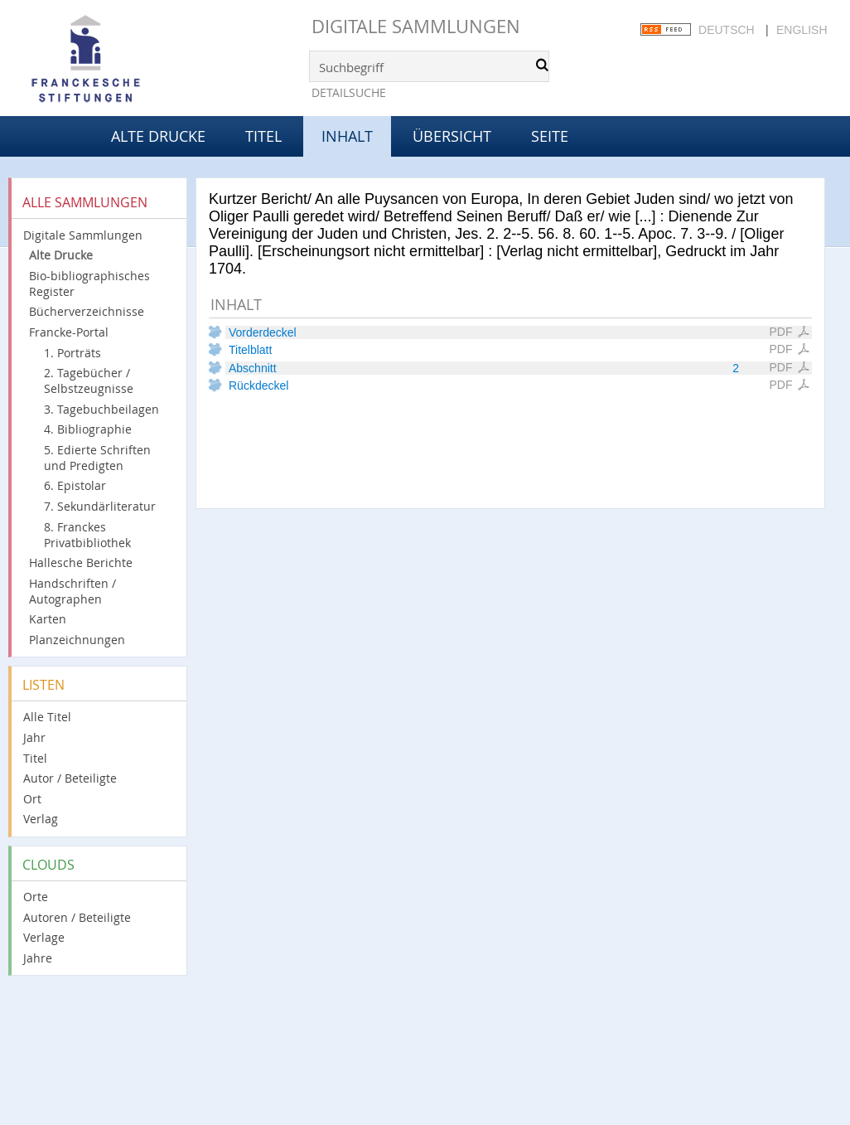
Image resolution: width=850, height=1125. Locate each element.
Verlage (44, 937)
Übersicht (452, 136)
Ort (32, 799)
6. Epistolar (75, 485)
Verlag (40, 819)
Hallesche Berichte (81, 562)
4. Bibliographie (88, 429)
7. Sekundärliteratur (100, 506)
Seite (549, 136)
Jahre (37, 958)
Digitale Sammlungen (416, 26)
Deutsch (726, 29)
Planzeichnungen (77, 639)
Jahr (34, 737)
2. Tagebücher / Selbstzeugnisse (88, 380)
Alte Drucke (158, 136)
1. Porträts (72, 353)
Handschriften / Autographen (72, 591)
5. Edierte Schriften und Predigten (97, 457)
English (801, 29)
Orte (35, 896)
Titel (263, 136)
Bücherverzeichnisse (86, 311)
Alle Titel (47, 717)
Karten (47, 619)
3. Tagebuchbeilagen (101, 409)
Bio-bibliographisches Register (89, 283)
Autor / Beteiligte (70, 778)
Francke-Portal (69, 332)
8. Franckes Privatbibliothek (87, 534)
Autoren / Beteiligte (77, 917)
